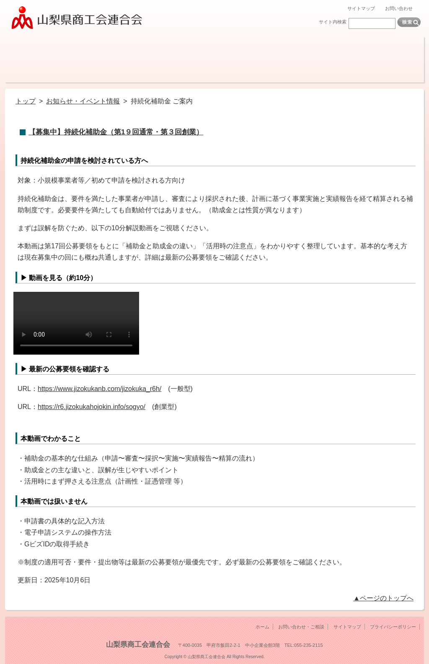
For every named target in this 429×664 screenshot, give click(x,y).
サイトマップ (361, 8)
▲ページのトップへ (383, 598)
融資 (136, 59)
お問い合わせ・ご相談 (301, 626)
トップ (26, 101)
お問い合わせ (399, 8)
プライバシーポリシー (393, 626)
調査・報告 (240, 59)
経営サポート (83, 59)
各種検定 (345, 59)
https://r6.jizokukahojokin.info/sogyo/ (91, 406)
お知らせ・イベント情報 (83, 101)
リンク (398, 59)
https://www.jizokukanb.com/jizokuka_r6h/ (99, 388)
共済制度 (188, 59)
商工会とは (31, 59)
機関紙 (293, 59)
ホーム (262, 626)
